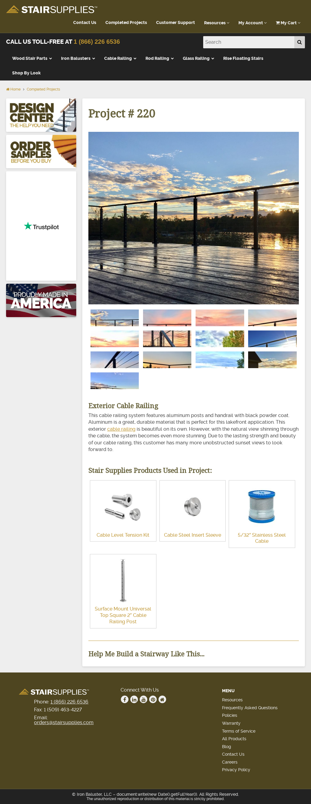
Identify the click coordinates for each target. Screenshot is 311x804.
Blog (226, 746)
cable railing (121, 429)
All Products (234, 738)
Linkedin (134, 699)
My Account (252, 23)
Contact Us (84, 22)
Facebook (124, 699)
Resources (216, 23)
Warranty (231, 723)
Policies (229, 715)
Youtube (143, 699)
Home (13, 89)
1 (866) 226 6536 (96, 41)
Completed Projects (126, 22)
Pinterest (153, 699)
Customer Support (175, 22)
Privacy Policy (236, 769)
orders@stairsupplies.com (64, 722)
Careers (230, 762)
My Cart (288, 23)
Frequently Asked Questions (250, 707)
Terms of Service (238, 731)
